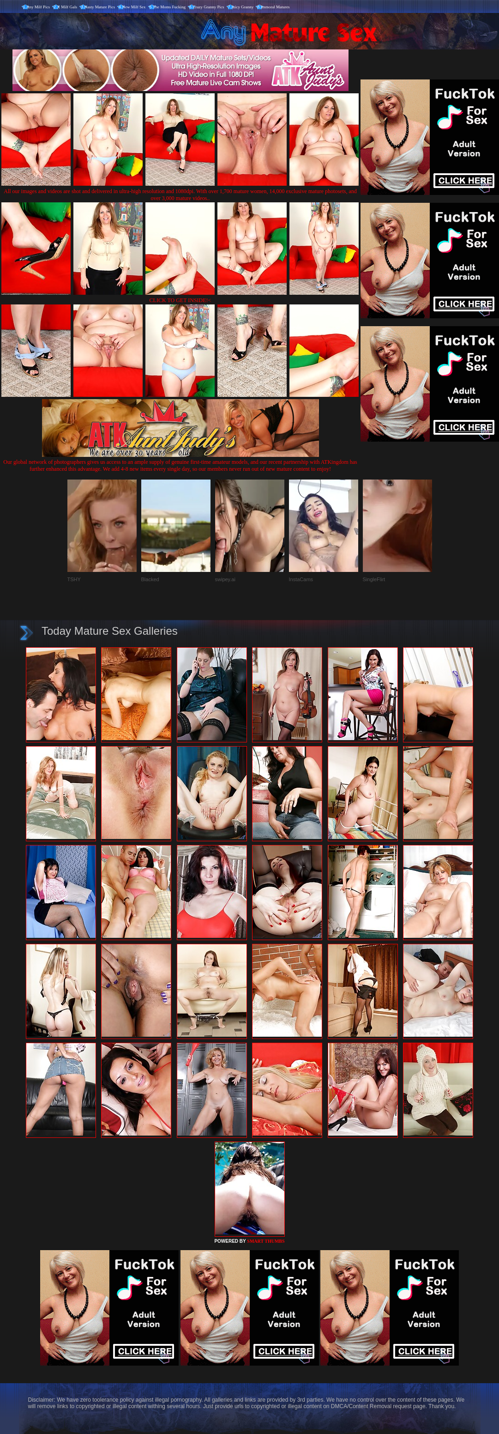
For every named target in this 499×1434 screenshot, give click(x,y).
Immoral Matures (275, 7)
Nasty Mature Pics (99, 7)
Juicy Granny (242, 7)
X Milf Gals (67, 7)
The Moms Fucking (169, 7)
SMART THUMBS (265, 1241)
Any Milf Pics (38, 7)
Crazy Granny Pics (208, 7)
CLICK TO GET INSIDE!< (180, 300)
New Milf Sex (134, 7)
